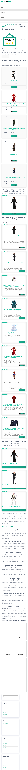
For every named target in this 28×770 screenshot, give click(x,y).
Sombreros (3, 12)
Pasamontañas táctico (5, 765)
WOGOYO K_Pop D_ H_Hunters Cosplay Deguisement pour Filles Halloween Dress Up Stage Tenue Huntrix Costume (13, 286)
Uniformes (2, 17)
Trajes (2, 14)
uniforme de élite (4, 745)
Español (2, 19)
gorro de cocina (4, 767)
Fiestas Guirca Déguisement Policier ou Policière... (10, 484)
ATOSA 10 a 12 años (14, 80)
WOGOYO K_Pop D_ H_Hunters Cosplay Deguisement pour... (11, 506)
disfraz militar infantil (5, 732)
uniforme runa (4, 741)
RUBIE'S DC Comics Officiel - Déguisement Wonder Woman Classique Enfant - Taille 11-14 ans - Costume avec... (13, 380)
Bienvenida (9, 24)
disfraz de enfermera (5, 714)
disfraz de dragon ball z (5, 710)
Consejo (2, 7)
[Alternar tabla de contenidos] (7, 57)
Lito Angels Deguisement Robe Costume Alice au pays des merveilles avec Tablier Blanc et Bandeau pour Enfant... (13, 333)
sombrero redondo (4, 758)
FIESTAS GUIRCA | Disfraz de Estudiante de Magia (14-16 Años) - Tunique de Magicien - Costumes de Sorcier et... (14, 236)
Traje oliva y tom (4, 725)
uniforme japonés (4, 749)
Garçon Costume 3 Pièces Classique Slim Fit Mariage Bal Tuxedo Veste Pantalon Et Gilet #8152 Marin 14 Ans (13, 429)
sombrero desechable (5, 763)
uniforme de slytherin (5, 743)
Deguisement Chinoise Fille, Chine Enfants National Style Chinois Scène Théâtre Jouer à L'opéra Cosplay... (14, 357)
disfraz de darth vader (5, 727)
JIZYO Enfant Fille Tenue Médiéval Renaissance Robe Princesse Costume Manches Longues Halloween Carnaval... (13, 405)
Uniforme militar (4, 747)
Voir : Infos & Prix (14, 86)
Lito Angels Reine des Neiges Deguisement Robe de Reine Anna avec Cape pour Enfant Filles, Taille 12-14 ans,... (13, 310)
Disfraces (2, 9)
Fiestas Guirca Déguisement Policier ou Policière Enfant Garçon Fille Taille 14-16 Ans (13, 263)
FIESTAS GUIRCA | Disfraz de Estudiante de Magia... (10, 210)
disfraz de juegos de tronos (5, 723)
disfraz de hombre (4, 712)
